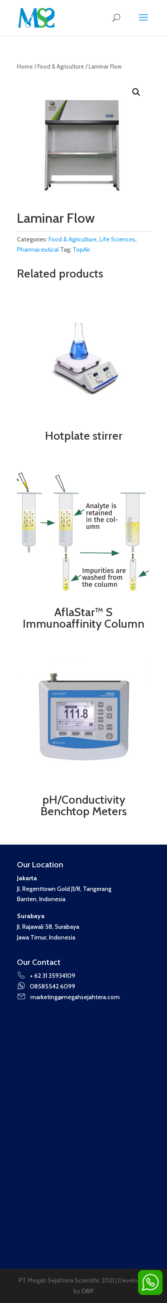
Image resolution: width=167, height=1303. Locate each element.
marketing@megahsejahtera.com (68, 997)
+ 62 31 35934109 (46, 976)
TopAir (81, 249)
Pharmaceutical (38, 249)
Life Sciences (117, 239)
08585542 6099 (46, 986)
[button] (136, 92)
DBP (87, 1291)
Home (25, 66)
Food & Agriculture (60, 66)
